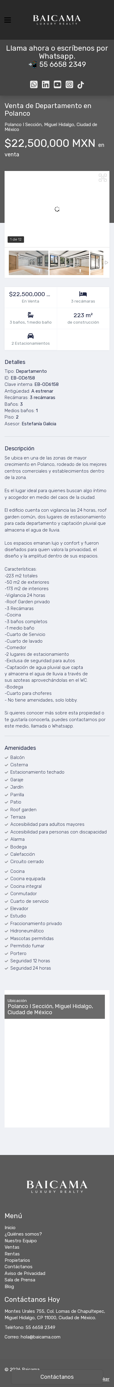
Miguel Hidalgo (59, 124)
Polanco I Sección (23, 124)
